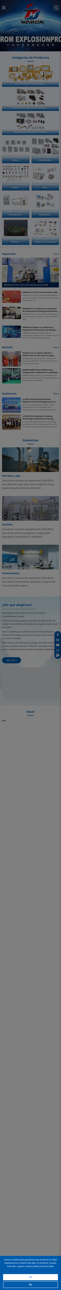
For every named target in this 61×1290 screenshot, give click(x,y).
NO (30, 1284)
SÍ (31, 1277)
